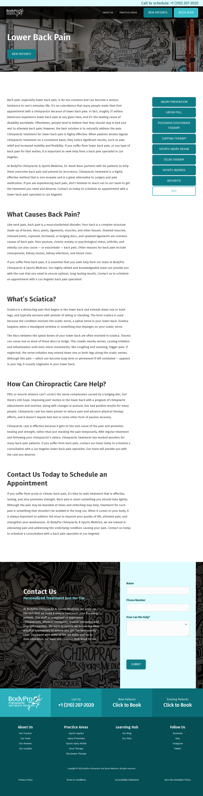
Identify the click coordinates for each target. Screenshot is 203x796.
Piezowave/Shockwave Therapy (174, 125)
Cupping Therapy (174, 138)
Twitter (177, 748)
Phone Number (135, 600)
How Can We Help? (138, 617)
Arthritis (174, 180)
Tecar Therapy (174, 159)
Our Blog (126, 733)
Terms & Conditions (76, 780)
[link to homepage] (15, 12)
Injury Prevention (174, 102)
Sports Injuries (174, 170)
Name (130, 583)
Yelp (177, 738)
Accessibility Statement (127, 780)
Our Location (25, 748)
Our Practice (25, 733)
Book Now (186, 12)
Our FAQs (127, 738)
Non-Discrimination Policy (178, 780)
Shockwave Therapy (76, 753)
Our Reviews (25, 743)
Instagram (178, 743)
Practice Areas (128, 12)
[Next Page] (174, 191)
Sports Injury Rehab (174, 149)
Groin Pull (174, 112)
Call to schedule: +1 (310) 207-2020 (169, 3)
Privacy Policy (25, 780)
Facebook (178, 733)
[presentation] (150, 646)
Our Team (25, 738)
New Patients (157, 12)
